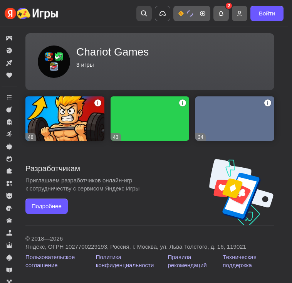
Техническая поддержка (240, 261)
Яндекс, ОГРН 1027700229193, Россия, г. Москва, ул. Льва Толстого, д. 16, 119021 (135, 246)
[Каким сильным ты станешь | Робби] (64, 118)
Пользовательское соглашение (50, 261)
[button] (191, 13)
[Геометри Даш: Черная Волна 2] (150, 118)
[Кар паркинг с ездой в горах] (234, 118)
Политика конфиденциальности (125, 261)
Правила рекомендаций (187, 261)
